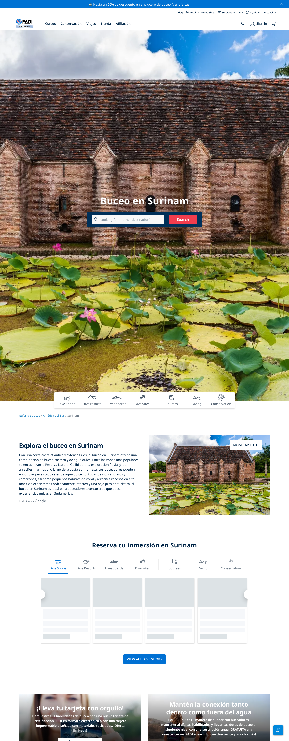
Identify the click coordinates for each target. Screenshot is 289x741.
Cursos (50, 23)
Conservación (71, 23)
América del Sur (53, 415)
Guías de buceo (29, 415)
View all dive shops (144, 659)
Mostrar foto (246, 445)
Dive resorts (86, 564)
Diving (203, 564)
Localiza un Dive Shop (200, 12)
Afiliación (123, 23)
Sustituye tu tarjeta (230, 12)
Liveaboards (114, 564)
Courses (174, 564)
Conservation (231, 564)
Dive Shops (58, 564)
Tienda (106, 23)
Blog (180, 12)
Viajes (91, 23)
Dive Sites (142, 564)
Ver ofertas (180, 4)
